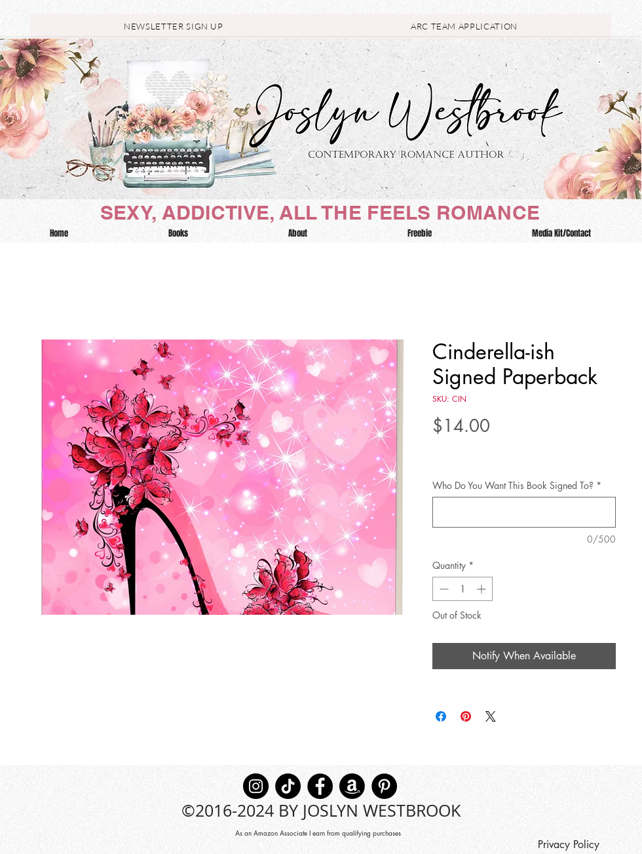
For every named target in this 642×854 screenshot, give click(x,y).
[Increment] (482, 588)
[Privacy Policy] (568, 845)
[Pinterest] (384, 786)
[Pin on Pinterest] (466, 716)
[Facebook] (320, 786)
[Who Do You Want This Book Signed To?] (524, 512)
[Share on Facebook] (441, 716)
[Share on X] (491, 716)
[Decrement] (442, 588)
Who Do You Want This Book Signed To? (516, 485)
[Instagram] (256, 786)
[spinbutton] (462, 588)
